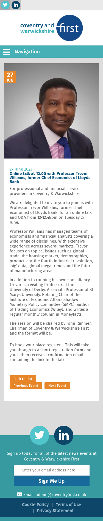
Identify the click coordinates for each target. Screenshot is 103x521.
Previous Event (25, 385)
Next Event (57, 385)
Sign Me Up (51, 481)
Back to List (22, 378)
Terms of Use (68, 505)
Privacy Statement (55, 511)
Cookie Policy (35, 505)
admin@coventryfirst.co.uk (61, 495)
